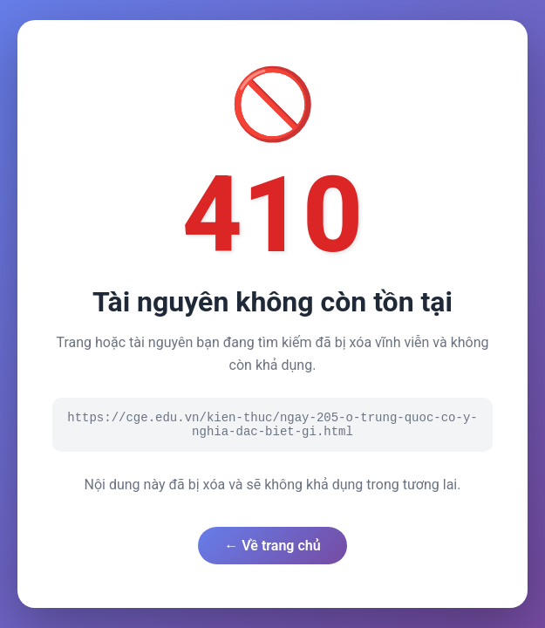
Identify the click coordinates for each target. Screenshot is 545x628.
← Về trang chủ (272, 545)
